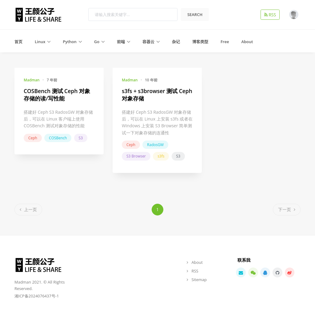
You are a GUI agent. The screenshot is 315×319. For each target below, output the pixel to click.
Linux (40, 41)
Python (70, 41)
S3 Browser (136, 156)
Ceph (32, 138)
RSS (271, 14)
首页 (18, 41)
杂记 (176, 41)
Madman (31, 80)
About (247, 41)
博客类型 (200, 41)
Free (225, 41)
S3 (81, 138)
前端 (121, 41)
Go (96, 41)
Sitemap (199, 279)
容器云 (148, 41)
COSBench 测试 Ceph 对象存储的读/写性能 (57, 94)
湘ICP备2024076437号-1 (36, 296)
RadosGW (155, 144)
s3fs (161, 156)
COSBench (58, 138)
